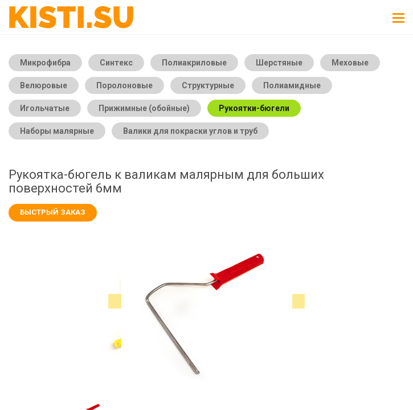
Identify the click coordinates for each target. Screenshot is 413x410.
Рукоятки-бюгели (254, 108)
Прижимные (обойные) (144, 108)
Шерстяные (279, 62)
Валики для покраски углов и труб (190, 131)
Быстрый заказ (52, 212)
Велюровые (43, 85)
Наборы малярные (57, 131)
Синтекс (116, 62)
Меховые (350, 62)
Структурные (208, 85)
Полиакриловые (194, 62)
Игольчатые (44, 108)
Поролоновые (124, 85)
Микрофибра (45, 62)
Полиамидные (292, 85)
